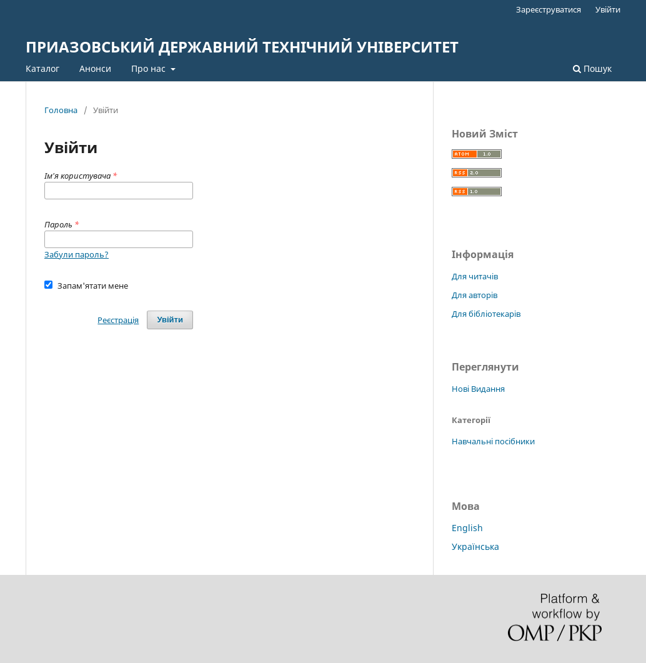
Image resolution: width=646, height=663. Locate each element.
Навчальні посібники (493, 441)
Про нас (149, 68)
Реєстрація (118, 320)
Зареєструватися (548, 9)
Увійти (607, 9)
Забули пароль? (76, 254)
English (467, 528)
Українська (475, 546)
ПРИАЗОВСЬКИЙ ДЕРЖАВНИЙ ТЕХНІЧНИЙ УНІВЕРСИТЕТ (242, 46)
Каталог (42, 68)
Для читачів (475, 276)
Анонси (95, 68)
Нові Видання (478, 388)
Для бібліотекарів (486, 313)
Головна (60, 110)
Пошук (592, 68)
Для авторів (474, 295)
